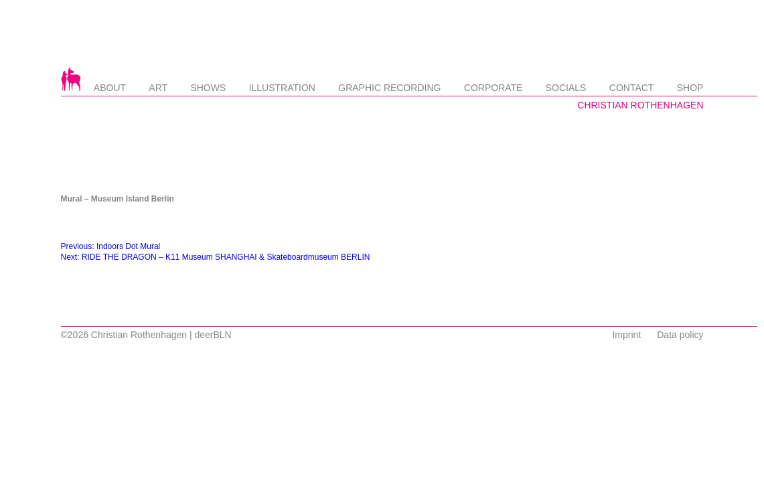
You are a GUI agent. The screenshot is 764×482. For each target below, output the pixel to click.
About (110, 87)
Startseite (71, 79)
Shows (208, 87)
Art (158, 87)
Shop (690, 87)
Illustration (282, 87)
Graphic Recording (389, 87)
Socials (566, 87)
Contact (631, 87)
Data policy (680, 334)
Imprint (626, 334)
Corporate (493, 87)
